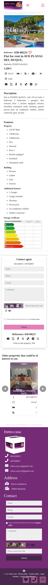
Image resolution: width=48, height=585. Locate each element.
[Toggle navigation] (43, 5)
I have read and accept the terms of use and (23, 319)
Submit (24, 327)
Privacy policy (23, 574)
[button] (5, 389)
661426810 (18, 264)
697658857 (29, 264)
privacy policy (36, 319)
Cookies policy (34, 574)
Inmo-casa (13, 574)
